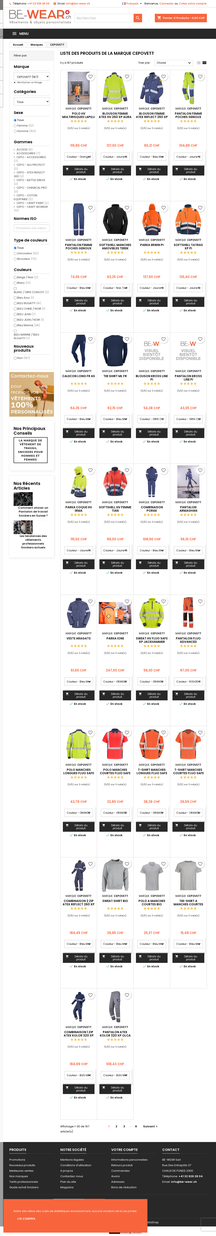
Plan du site (68, 1182)
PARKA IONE (115, 638)
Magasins (67, 1187)
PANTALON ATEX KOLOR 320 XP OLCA (115, 1034)
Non (23, 358)
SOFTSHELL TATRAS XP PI (188, 246)
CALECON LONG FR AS (78, 376)
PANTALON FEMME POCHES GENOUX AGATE (188, 116)
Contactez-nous (71, 1176)
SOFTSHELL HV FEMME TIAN (115, 509)
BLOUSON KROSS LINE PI (152, 378)
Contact (170, 1149)
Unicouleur (28, 253)
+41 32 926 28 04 (38, 3)
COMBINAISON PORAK (152, 509)
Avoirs (115, 1176)
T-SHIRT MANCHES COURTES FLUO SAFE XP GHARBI (188, 773)
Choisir (174, 63)
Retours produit (122, 1165)
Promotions (17, 1160)
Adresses (117, 1182)
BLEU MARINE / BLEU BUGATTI (26, 336)
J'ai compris (26, 1219)
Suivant (151, 1126)
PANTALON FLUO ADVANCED (188, 640)
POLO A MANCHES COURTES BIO (151, 902)
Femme (25, 126)
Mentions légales (72, 1160)
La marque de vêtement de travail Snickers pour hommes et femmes (30, 450)
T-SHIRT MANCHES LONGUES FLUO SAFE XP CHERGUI (152, 773)
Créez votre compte (192, 3)
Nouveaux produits (22, 1165)
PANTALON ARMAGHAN (188, 509)
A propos (66, 1171)
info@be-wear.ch (78, 3)
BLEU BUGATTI (29, 303)
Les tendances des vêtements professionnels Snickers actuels (33, 542)
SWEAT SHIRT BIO (115, 901)
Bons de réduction (124, 1187)
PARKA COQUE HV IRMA (78, 509)
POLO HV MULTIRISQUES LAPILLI (78, 115)
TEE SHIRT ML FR (115, 376)
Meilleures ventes (21, 1171)
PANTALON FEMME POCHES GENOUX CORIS (78, 248)
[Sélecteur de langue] (132, 3)
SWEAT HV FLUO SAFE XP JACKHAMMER (152, 640)
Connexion (166, 3)
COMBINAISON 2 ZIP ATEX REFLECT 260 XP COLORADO (79, 904)
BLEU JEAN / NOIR (30, 320)
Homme (26, 131)
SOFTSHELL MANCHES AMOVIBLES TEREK (115, 246)
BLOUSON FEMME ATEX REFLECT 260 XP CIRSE (152, 116)
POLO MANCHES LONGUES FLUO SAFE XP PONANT (78, 773)
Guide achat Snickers (24, 1187)
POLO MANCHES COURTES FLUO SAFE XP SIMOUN (115, 773)
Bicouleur (27, 259)
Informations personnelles (129, 1160)
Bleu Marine (28, 325)
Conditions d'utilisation (75, 1165)
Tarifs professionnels (23, 1182)
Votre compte (124, 1149)
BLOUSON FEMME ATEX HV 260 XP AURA (115, 115)
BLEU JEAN (26, 314)
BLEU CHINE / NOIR (31, 309)
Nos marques (18, 1176)
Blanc (24, 283)
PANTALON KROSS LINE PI (188, 378)
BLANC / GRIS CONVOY (31, 292)
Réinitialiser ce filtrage (29, 82)
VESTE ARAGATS (78, 638)
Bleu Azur (25, 298)
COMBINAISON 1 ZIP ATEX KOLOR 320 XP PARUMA (79, 1035)
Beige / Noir (27, 277)
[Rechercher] (108, 18)
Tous (20, 120)
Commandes (120, 1171)
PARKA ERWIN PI (152, 245)
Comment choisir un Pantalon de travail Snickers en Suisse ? (33, 511)
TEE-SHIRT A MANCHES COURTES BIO (188, 904)
